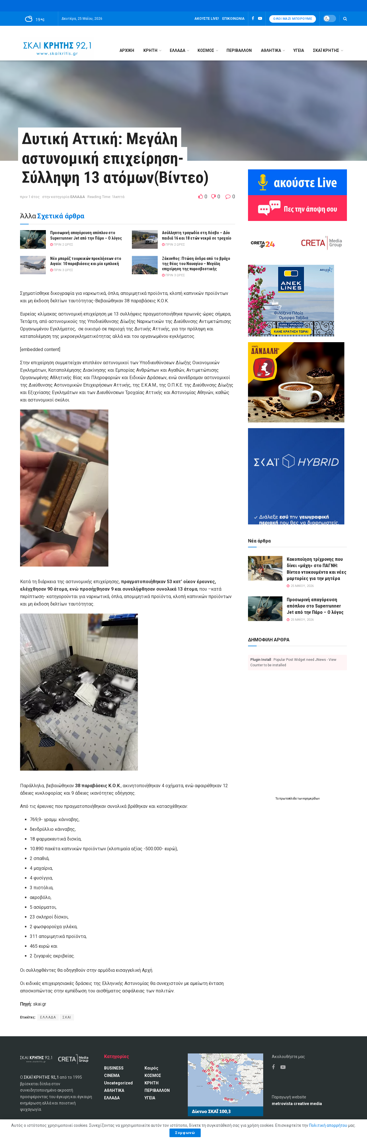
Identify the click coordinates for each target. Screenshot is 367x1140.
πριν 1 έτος (30, 197)
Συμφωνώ (185, 1133)
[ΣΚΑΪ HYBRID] (296, 476)
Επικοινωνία (233, 19)
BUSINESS (114, 1068)
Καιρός (151, 1068)
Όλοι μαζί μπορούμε (292, 19)
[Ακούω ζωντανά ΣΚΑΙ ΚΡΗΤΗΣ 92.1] (297, 182)
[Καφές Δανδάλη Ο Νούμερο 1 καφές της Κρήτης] (296, 382)
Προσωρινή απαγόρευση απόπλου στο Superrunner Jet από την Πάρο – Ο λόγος (315, 606)
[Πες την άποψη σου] (297, 207)
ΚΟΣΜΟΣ (206, 50)
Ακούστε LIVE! (206, 19)
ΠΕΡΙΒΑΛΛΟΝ (239, 50)
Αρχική (127, 50)
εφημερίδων (311, 798)
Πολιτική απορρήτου (328, 1125)
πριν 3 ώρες (61, 270)
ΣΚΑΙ (67, 1017)
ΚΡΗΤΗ (150, 50)
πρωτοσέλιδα (288, 798)
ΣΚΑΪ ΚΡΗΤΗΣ (326, 50)
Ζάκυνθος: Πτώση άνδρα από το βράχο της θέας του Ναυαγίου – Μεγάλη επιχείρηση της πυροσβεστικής (196, 263)
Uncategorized (118, 1083)
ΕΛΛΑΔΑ (177, 50)
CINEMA (112, 1075)
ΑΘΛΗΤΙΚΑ (271, 50)
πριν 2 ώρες (61, 244)
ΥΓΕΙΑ (298, 50)
